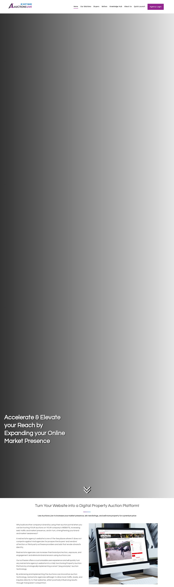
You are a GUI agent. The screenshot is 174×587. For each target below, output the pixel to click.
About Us (127, 6)
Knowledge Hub (116, 6)
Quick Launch (139, 6)
